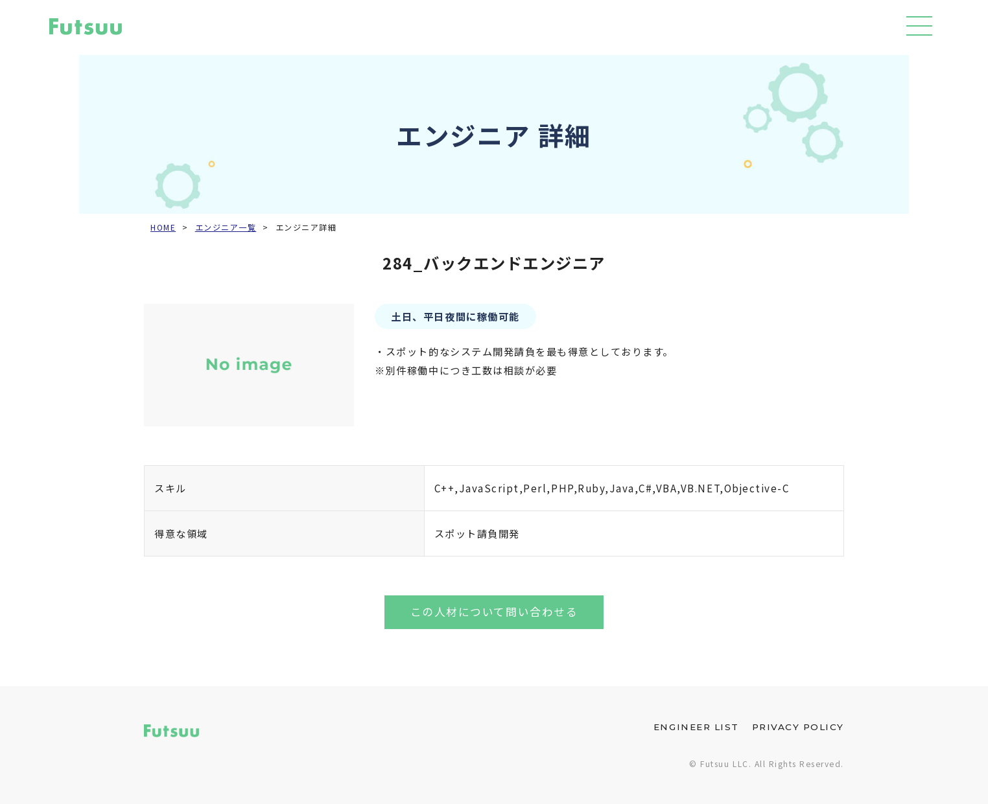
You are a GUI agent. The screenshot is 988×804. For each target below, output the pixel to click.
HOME (163, 227)
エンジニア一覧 (226, 227)
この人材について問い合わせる (494, 611)
